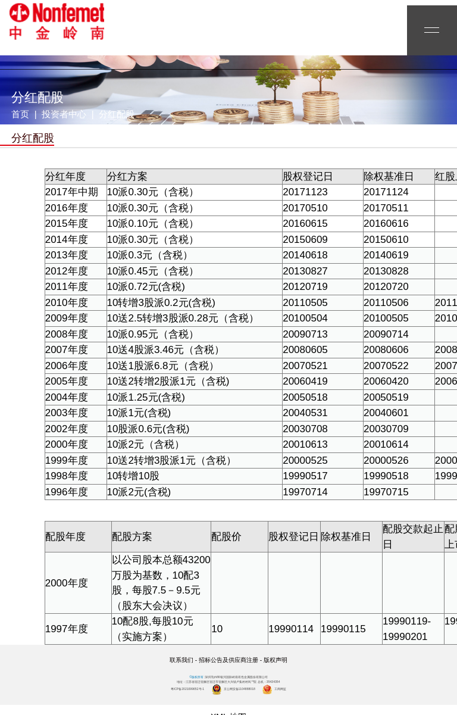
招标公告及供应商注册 (228, 660)
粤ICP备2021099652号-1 (187, 689)
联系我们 (181, 660)
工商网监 (274, 689)
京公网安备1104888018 (233, 689)
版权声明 (275, 660)
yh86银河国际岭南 (56, 21)
